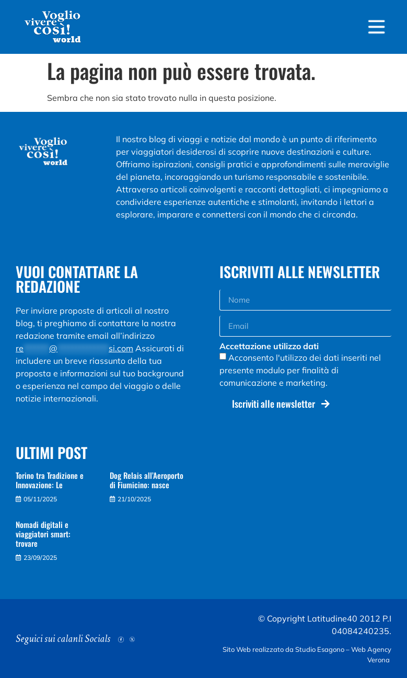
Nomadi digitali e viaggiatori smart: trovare (43, 534)
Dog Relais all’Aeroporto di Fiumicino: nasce (146, 479)
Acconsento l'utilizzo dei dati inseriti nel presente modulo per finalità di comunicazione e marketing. (300, 370)
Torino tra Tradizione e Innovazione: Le (50, 479)
